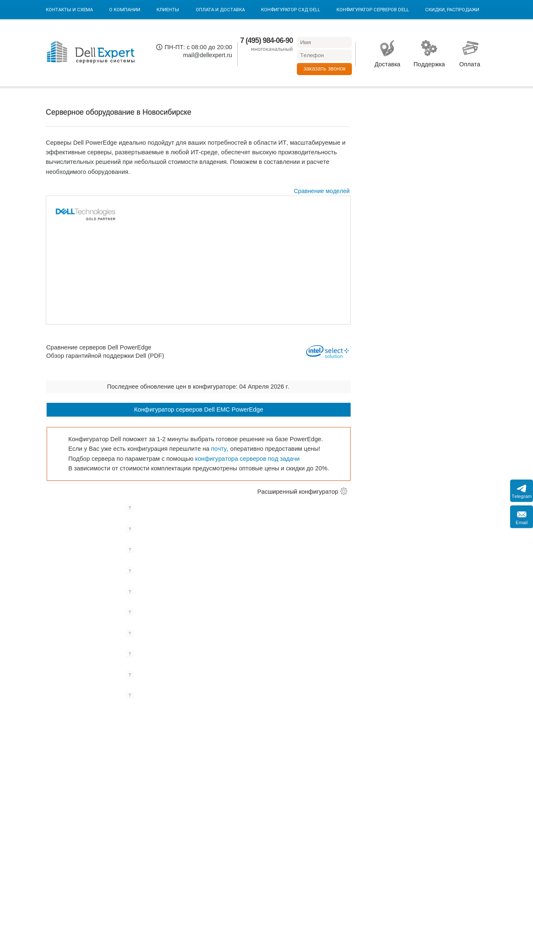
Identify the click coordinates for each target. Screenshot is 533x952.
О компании (124, 10)
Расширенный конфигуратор (297, 491)
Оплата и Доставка (220, 10)
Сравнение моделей (322, 191)
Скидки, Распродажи (452, 10)
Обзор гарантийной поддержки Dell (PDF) (105, 355)
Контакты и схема (69, 10)
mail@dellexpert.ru (207, 55)
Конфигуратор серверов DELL (372, 10)
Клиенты (168, 10)
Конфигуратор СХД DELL (290, 10)
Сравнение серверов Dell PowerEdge (98, 347)
